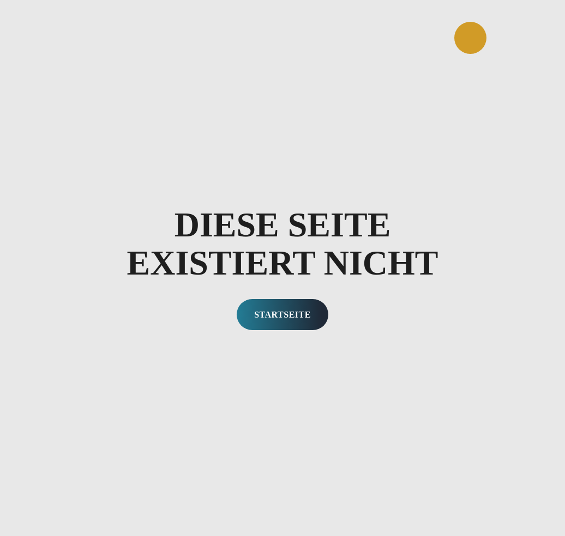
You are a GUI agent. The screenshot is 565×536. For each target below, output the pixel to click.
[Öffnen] (470, 38)
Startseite (282, 314)
